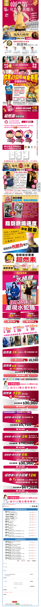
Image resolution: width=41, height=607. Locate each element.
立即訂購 (14, 601)
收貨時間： (32, 581)
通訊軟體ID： (5, 589)
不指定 (5, 581)
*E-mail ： (5, 570)
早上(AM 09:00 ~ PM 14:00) (17, 582)
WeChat (14, 587)
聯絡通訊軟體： (32, 586)
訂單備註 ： (5, 594)
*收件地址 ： (5, 577)
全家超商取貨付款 (7, 575)
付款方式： (32, 574)
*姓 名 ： (5, 563)
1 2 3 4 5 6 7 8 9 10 (36, 512)
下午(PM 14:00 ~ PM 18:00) (17, 584)
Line (5, 586)
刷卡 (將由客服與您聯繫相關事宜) (9, 574)
